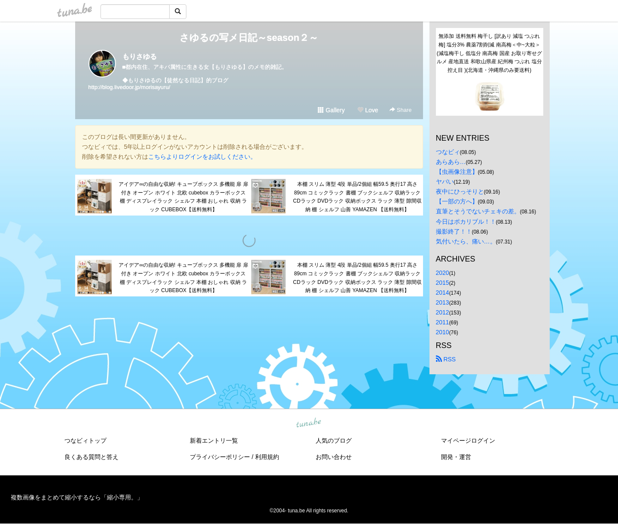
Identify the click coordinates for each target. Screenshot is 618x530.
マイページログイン (468, 440)
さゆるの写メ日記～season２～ (249, 37)
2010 (442, 332)
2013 (442, 302)
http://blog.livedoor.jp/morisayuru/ (129, 87)
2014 (442, 292)
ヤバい (445, 181)
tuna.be (308, 423)
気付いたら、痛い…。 (466, 241)
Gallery (331, 110)
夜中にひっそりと (460, 191)
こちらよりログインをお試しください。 (202, 156)
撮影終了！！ (454, 231)
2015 (442, 282)
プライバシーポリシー (220, 456)
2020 (442, 272)
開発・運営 (456, 456)
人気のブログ (334, 440)
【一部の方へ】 (457, 201)
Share (400, 110)
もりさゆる (139, 56)
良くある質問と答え (91, 456)
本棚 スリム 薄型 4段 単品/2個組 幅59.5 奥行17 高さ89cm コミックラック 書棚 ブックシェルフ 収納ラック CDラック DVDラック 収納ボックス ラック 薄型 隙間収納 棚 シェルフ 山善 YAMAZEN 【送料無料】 (357, 197)
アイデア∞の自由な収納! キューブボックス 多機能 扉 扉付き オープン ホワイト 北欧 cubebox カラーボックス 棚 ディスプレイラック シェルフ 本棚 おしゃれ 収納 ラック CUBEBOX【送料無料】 (183, 197)
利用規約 (267, 456)
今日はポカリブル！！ (466, 221)
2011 (442, 322)
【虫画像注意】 (457, 171)
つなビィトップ (85, 440)
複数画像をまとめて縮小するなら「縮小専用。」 (77, 497)
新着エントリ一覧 (214, 440)
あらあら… (451, 161)
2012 (442, 312)
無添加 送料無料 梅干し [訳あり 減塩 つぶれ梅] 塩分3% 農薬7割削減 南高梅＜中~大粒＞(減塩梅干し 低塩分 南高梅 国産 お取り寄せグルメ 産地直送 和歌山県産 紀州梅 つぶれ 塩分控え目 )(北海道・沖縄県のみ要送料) (489, 53)
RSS (446, 359)
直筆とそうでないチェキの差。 (478, 211)
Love (367, 110)
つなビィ (448, 151)
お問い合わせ (334, 456)
